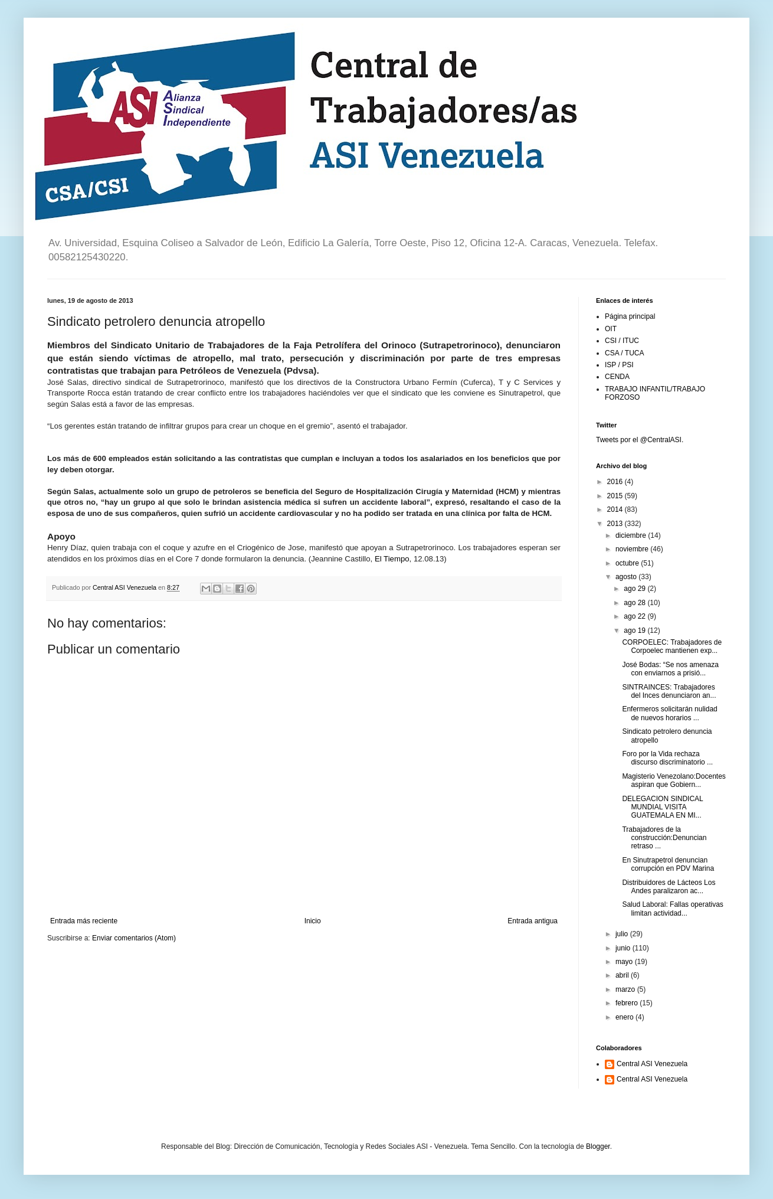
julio (622, 934)
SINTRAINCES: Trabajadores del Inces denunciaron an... (669, 691)
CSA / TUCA (624, 353)
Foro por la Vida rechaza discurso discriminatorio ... (667, 758)
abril (623, 975)
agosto (626, 577)
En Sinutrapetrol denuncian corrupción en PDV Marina (668, 864)
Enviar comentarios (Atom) (134, 938)
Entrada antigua (532, 921)
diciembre (631, 535)
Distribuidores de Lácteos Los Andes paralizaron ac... (668, 886)
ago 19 (635, 630)
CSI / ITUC (622, 340)
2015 (616, 496)
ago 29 (635, 588)
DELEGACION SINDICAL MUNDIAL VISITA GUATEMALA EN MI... (662, 807)
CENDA (617, 377)
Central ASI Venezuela (652, 1064)
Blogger (598, 1146)
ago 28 (635, 603)
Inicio (312, 921)
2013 (616, 524)
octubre (628, 563)
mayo (625, 962)
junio (624, 948)
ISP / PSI (619, 365)
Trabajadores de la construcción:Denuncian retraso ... (664, 838)
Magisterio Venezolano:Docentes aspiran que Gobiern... (673, 780)
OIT (611, 329)
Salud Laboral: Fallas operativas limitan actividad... (672, 908)
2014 (616, 509)
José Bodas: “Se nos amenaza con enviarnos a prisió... (670, 669)
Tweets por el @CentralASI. (639, 440)
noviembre (632, 549)
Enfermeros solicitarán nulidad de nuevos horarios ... (669, 713)
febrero (627, 1003)
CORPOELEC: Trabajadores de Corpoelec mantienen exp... (672, 646)
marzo (626, 989)
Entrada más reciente (83, 921)
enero (625, 1017)
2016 (616, 482)
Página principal (630, 316)
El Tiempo (392, 558)
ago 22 (635, 616)
